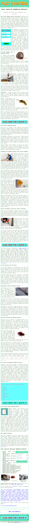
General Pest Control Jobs (17, 484)
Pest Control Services (20, 495)
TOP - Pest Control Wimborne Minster (9, 505)
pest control (11, 19)
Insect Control (21, 499)
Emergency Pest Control (6, 492)
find (4, 435)
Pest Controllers (8, 489)
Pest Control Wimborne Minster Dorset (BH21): (11, 16)
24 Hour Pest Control (11, 498)
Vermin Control (21, 490)
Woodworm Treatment (11, 491)
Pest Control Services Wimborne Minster (14, 449)
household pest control (19, 424)
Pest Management (17, 489)
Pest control (3, 248)
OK (20, 522)
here (5, 263)
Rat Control (11, 496)
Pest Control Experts (11, 490)
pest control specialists (14, 256)
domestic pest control (23, 416)
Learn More (16, 522)
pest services (23, 426)
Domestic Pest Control (10, 495)
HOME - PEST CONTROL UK (14, 511)
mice (11, 70)
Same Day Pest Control (22, 491)
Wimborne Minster (22, 248)
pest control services (6, 268)
